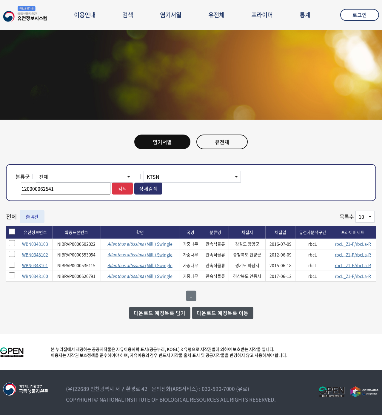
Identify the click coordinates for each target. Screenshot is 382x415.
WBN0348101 (35, 265)
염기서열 (170, 14)
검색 (127, 14)
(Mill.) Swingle (139, 244)
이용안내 (85, 14)
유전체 (216, 14)
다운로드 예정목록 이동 (223, 313)
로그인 (359, 14)
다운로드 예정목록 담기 (160, 313)
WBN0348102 (35, 254)
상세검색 (148, 188)
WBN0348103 (35, 244)
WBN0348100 (35, 276)
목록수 (347, 216)
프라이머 (262, 14)
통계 (305, 14)
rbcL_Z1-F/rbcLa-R (353, 244)
